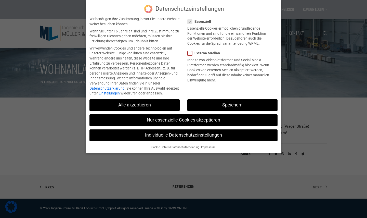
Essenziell (201, 19)
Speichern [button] (232, 102)
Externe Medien (205, 51)
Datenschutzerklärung (107, 86)
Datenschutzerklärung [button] (185, 145)
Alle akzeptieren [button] (134, 102)
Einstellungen (109, 91)
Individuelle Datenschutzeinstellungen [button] (183, 133)
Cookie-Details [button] (160, 145)
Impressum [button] (208, 145)
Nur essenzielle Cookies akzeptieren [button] (183, 117)
